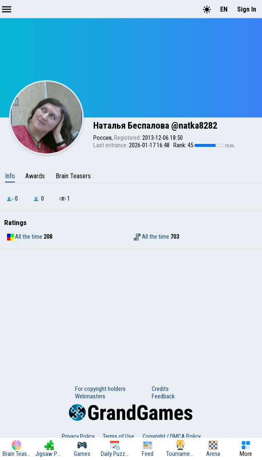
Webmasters (90, 396)
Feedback (163, 396)
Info (10, 176)
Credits (160, 389)
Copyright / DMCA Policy (172, 436)
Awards (35, 176)
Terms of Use (118, 436)
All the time (24, 236)
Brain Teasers (73, 176)
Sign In (246, 9)
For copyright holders (100, 389)
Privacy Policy (78, 436)
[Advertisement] (131, 311)
